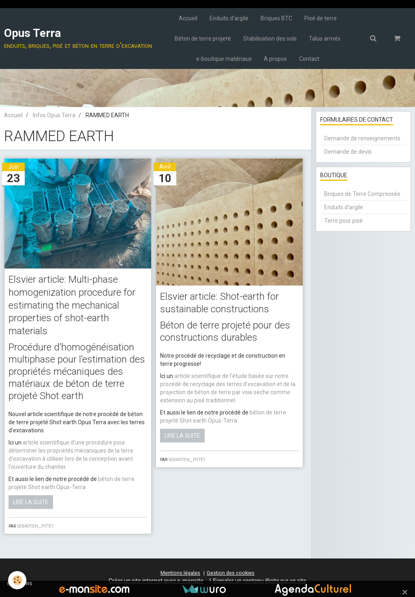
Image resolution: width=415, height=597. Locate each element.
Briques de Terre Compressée (362, 194)
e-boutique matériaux (224, 59)
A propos (275, 59)
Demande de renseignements (362, 138)
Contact (309, 59)
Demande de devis (348, 151)
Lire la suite (31, 502)
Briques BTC (276, 18)
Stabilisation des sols (270, 38)
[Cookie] (17, 580)
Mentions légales (180, 573)
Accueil (188, 18)
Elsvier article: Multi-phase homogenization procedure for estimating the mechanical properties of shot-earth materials (72, 305)
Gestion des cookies (231, 573)
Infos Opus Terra (54, 115)
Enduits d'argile (229, 18)
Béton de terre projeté (203, 38)
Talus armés (324, 38)
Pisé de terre (320, 18)
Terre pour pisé (343, 220)
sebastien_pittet (35, 525)
